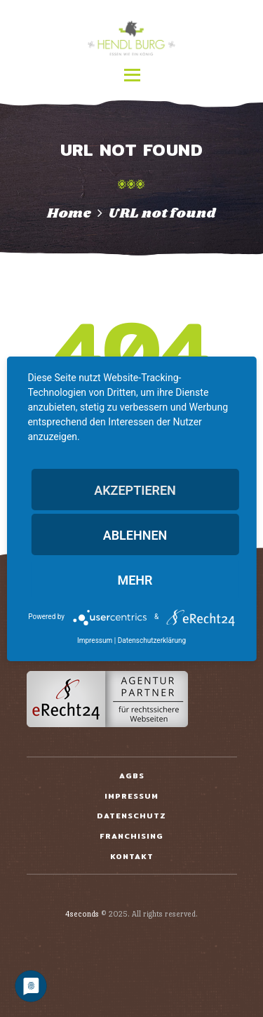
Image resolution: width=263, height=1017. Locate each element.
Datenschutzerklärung (152, 640)
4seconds (82, 914)
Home (69, 213)
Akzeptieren (135, 490)
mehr (134, 580)
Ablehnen (135, 535)
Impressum (94, 640)
